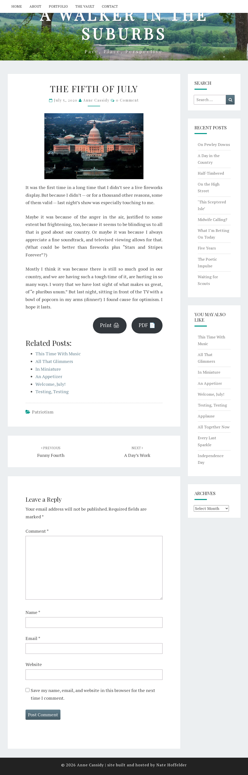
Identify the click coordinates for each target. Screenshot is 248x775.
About (35, 6)
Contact (110, 6)
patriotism (43, 412)
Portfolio (58, 6)
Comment (37, 531)
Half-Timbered (211, 173)
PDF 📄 (147, 325)
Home (16, 6)
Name (33, 612)
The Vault (84, 6)
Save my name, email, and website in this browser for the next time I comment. (93, 694)
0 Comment (127, 100)
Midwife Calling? (212, 219)
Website (34, 664)
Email (33, 638)
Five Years (207, 248)
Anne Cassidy (96, 100)
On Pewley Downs (214, 144)
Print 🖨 (109, 325)
